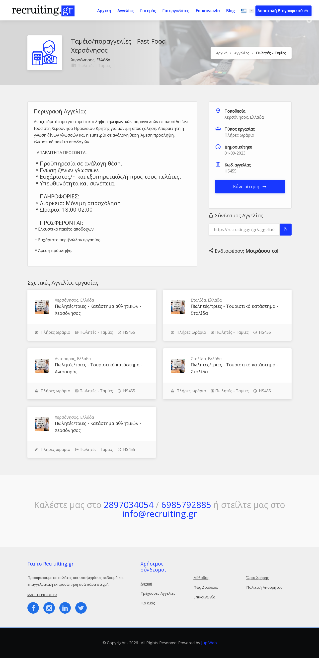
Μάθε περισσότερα (42, 595)
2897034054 (129, 504)
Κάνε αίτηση (250, 186)
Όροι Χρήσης (257, 577)
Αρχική (104, 10)
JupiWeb (209, 643)
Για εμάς (148, 10)
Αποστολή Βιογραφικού (280, 10)
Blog (230, 10)
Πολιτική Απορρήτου (264, 587)
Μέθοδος (201, 577)
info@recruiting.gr (159, 513)
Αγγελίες (125, 10)
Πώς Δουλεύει (205, 587)
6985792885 (186, 504)
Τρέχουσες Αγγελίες (158, 593)
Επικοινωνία (208, 10)
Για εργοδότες (175, 10)
